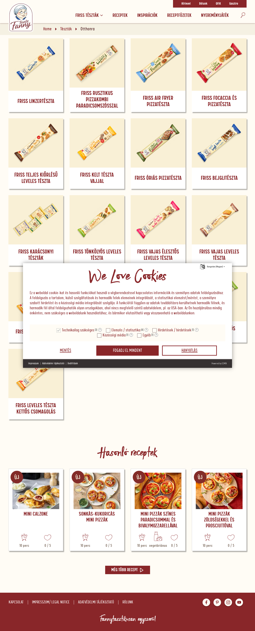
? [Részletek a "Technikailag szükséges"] (100, 330)
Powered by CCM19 (219, 363)
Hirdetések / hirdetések (174, 330)
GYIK (218, 4)
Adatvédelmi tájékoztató (96, 602)
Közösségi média (114, 335)
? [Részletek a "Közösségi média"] (131, 335)
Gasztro (233, 4)
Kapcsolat (16, 602)
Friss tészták (89, 15)
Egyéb (147, 335)
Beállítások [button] (73, 363)
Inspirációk (147, 15)
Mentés (65, 350)
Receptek (120, 15)
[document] (127, 294)
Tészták (66, 29)
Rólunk (203, 4)
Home (47, 29)
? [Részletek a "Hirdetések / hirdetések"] (196, 330)
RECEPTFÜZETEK (179, 15)
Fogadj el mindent (127, 350)
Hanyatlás (189, 350)
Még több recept (127, 569)
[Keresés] (243, 15)
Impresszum (33, 363)
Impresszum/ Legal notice (51, 602)
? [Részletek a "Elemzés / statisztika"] (146, 330)
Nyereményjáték (215, 15)
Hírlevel (186, 4)
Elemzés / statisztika (125, 330)
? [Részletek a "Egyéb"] (156, 335)
